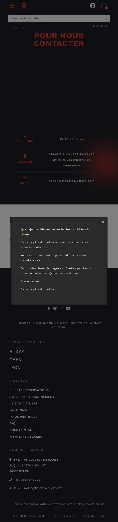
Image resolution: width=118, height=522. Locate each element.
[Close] (104, 220)
